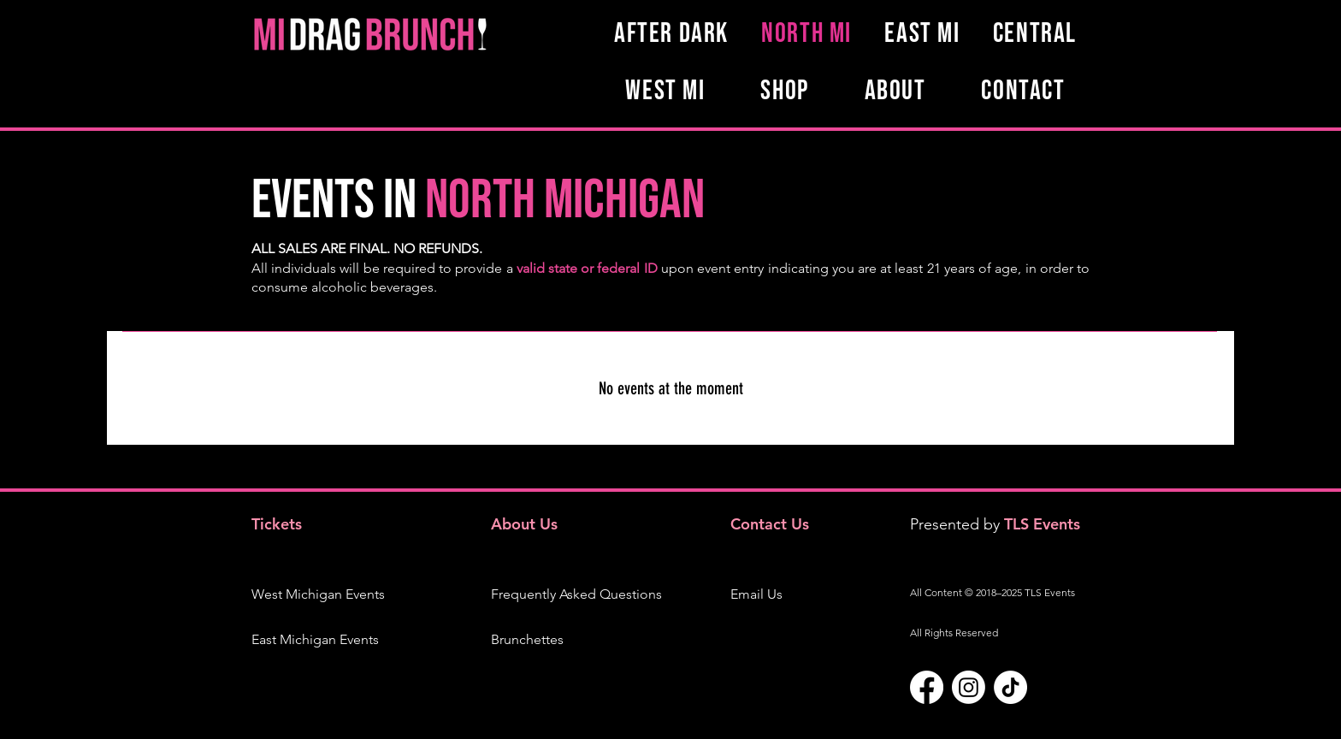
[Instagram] (968, 687)
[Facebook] (926, 687)
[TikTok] (1010, 687)
